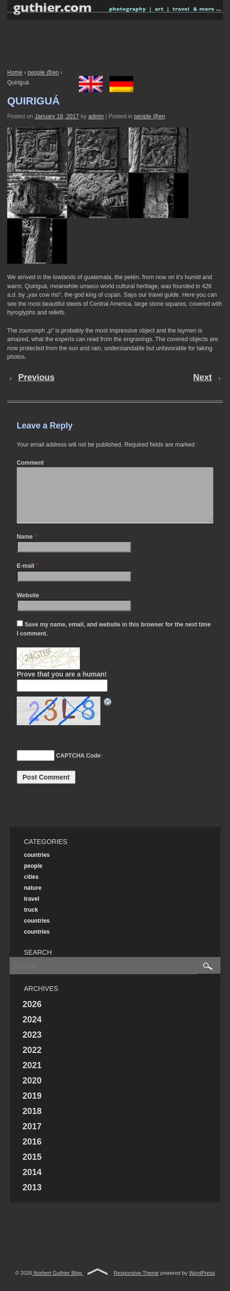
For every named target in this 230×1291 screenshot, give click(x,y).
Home (14, 72)
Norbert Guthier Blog (57, 1284)
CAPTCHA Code (78, 767)
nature (33, 899)
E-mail (25, 577)
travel (31, 910)
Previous (36, 377)
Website (28, 607)
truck (31, 921)
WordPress (202, 1284)
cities (31, 888)
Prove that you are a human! (62, 685)
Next (202, 377)
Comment (30, 462)
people (33, 877)
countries (37, 866)
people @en (43, 72)
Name (25, 548)
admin (96, 116)
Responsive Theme (136, 1284)
